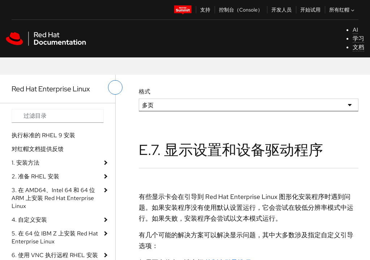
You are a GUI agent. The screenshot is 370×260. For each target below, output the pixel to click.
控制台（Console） (241, 9)
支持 (205, 9)
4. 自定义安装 (29, 220)
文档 (358, 47)
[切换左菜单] (115, 87)
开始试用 (310, 9)
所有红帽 (342, 9)
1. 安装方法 (25, 162)
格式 (144, 91)
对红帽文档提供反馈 (38, 149)
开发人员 (281, 9)
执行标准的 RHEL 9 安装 (43, 135)
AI (355, 30)
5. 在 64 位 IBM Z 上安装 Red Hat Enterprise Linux (55, 237)
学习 (358, 38)
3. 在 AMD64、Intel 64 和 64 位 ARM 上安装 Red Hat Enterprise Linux (53, 198)
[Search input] (58, 116)
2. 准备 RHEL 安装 (35, 176)
